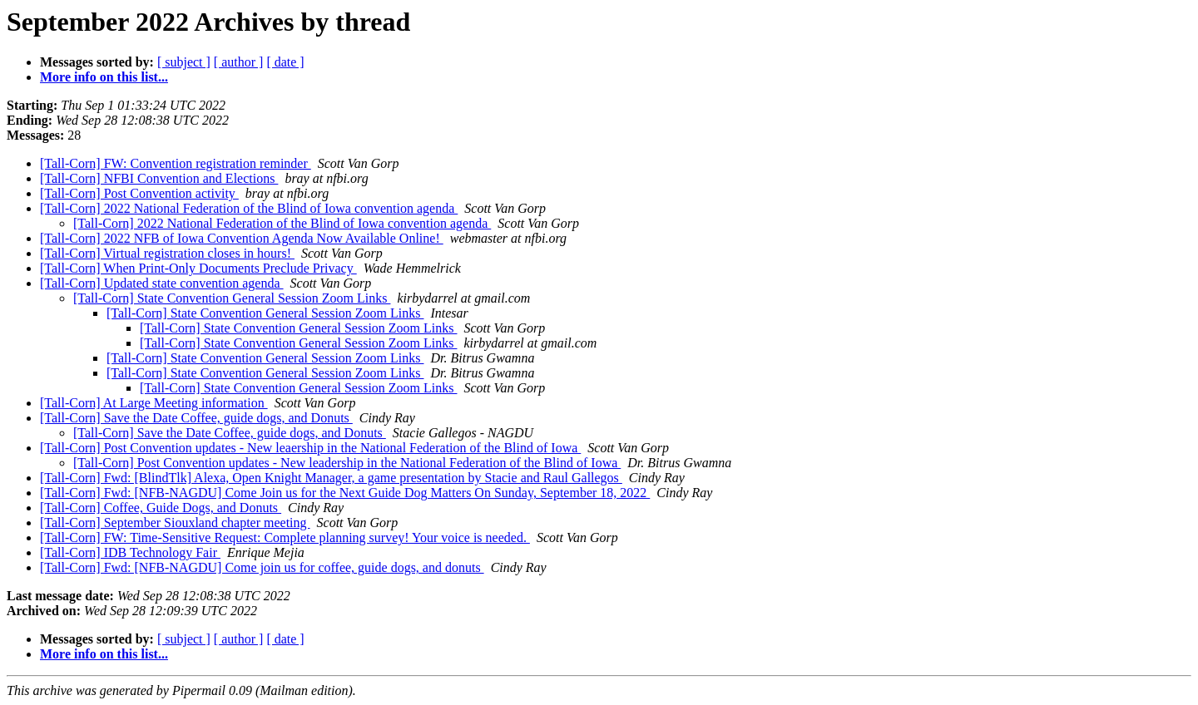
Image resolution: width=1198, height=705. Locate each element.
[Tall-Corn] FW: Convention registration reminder (175, 163)
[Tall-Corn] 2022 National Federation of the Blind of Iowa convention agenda (249, 208)
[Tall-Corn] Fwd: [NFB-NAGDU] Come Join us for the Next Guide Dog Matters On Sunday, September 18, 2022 (345, 493)
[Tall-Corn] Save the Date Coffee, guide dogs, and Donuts (196, 418)
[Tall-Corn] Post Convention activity (139, 193)
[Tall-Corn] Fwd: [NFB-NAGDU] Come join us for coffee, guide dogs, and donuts (262, 567)
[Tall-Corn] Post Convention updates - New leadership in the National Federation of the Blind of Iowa (347, 463)
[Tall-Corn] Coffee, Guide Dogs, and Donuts (160, 507)
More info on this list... (104, 77)
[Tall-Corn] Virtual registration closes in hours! (167, 253)
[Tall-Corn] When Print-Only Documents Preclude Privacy (198, 268)
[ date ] (285, 62)
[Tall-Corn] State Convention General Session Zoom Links (231, 298)
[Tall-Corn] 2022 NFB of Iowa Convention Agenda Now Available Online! (241, 238)
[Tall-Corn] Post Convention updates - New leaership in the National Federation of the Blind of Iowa (310, 448)
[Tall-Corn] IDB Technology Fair (130, 552)
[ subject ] (183, 62)
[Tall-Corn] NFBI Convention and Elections (159, 178)
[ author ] (239, 62)
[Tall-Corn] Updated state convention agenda (162, 283)
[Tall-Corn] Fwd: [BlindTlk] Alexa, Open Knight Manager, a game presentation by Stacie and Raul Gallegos (331, 478)
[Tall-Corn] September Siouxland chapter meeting (175, 522)
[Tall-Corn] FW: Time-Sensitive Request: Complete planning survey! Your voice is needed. (285, 537)
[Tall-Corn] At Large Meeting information (154, 403)
